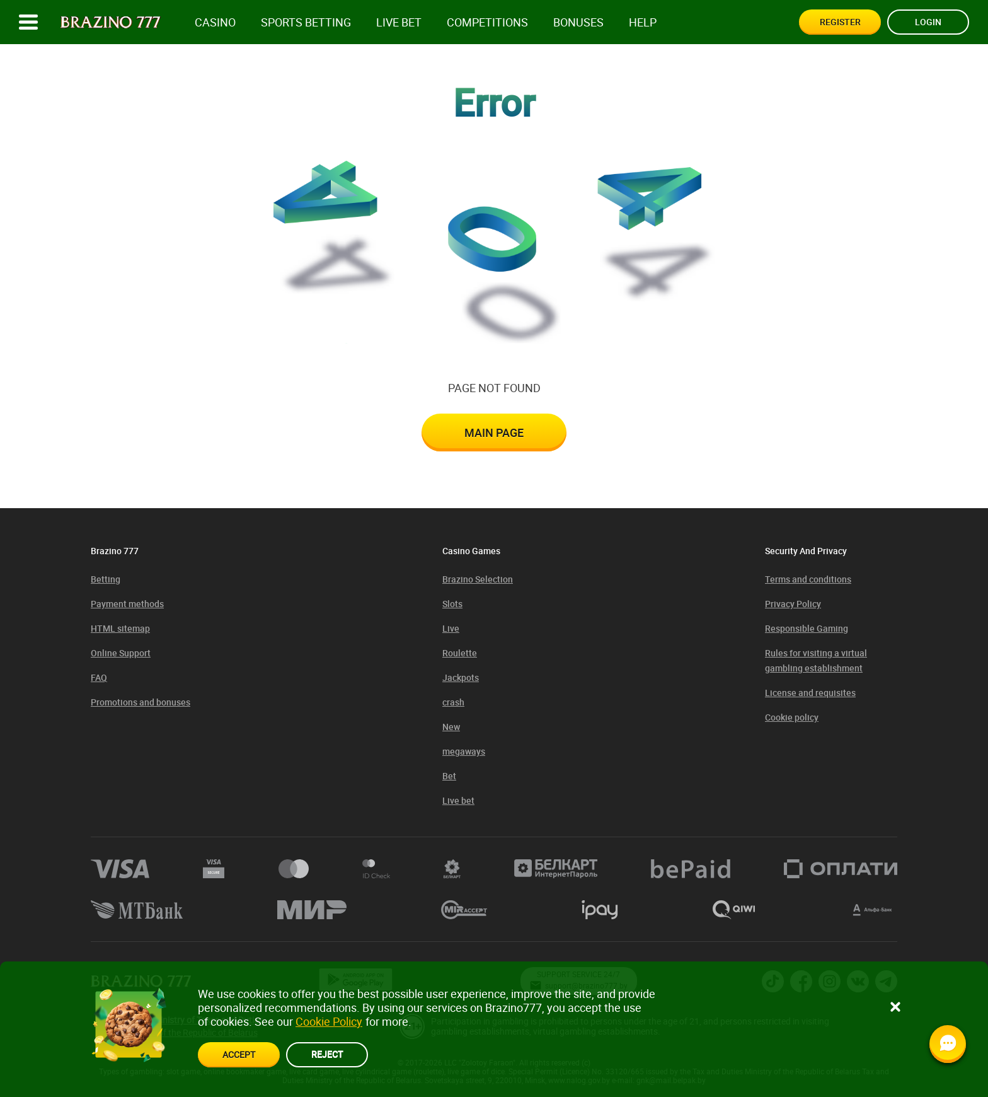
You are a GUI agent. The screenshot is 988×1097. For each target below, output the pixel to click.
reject (327, 1054)
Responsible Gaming (806, 628)
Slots (452, 604)
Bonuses (578, 22)
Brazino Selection (477, 579)
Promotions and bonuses (140, 702)
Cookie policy (792, 717)
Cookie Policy (329, 1021)
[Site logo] (110, 22)
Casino (215, 22)
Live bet (399, 22)
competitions (487, 22)
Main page (494, 432)
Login (928, 22)
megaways (463, 751)
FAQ (99, 677)
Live (450, 628)
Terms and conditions (808, 579)
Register (840, 22)
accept (238, 1054)
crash (453, 702)
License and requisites (810, 693)
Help (643, 22)
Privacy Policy (793, 604)
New (451, 727)
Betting (105, 579)
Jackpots (460, 677)
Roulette (459, 653)
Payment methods (127, 604)
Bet (449, 776)
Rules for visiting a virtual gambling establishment (816, 660)
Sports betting (306, 22)
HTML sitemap (120, 628)
